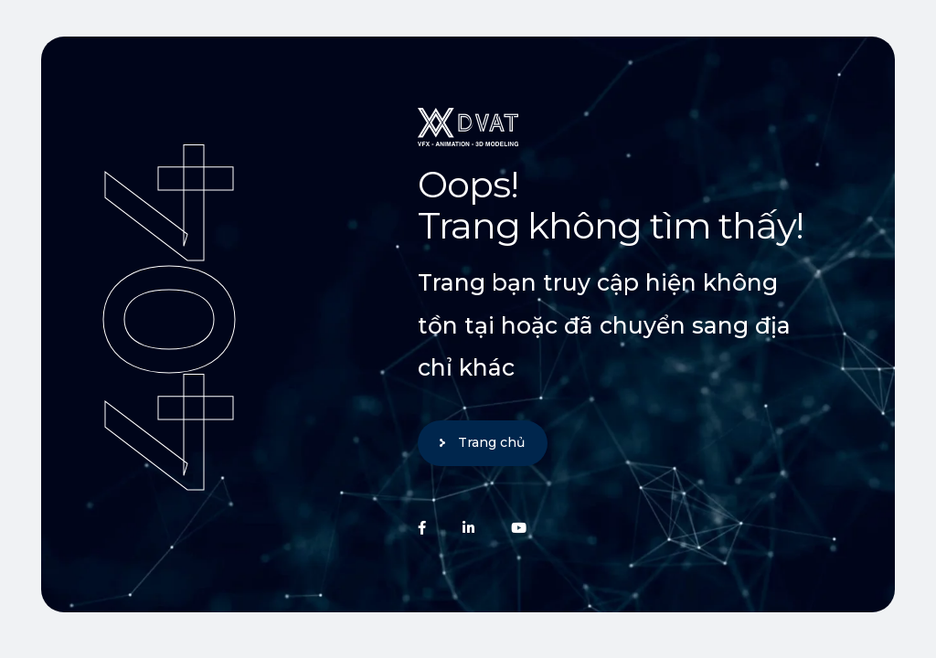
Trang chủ (491, 442)
